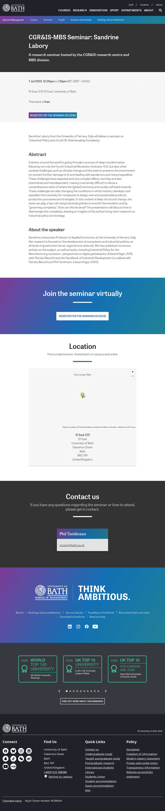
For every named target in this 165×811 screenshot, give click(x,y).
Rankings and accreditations (110, 19)
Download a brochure (72, 616)
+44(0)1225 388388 (55, 772)
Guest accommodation (99, 785)
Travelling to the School (101, 612)
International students (99, 767)
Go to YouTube (5, 766)
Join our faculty (74, 612)
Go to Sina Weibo (29, 759)
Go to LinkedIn (29, 751)
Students (144, 4)
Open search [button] (160, 10)
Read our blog (97, 616)
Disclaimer (133, 749)
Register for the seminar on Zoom (53, 115)
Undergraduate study (98, 754)
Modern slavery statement (143, 758)
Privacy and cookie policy (142, 763)
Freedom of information (141, 754)
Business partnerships (81, 19)
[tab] (67, 691)
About (149, 10)
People (61, 19)
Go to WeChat (21, 759)
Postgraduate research (99, 763)
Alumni (159, 4)
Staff (131, 4)
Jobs (88, 790)
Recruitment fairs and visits (134, 612)
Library (89, 772)
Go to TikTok (13, 759)
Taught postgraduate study (102, 758)
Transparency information (143, 767)
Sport (114, 10)
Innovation (98, 10)
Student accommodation (100, 781)
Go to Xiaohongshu (13, 766)
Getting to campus (60, 776)
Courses (64, 10)
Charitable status (12, 800)
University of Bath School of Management (51, 592)
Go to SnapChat (5, 759)
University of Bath (16, 728)
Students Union (95, 776)
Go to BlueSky (13, 751)
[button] (59, 691)
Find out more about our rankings (82, 701)
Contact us (92, 749)
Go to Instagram (21, 751)
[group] (37, 669)
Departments (131, 10)
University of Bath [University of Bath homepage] (15, 8)
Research (80, 10)
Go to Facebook (5, 751)
